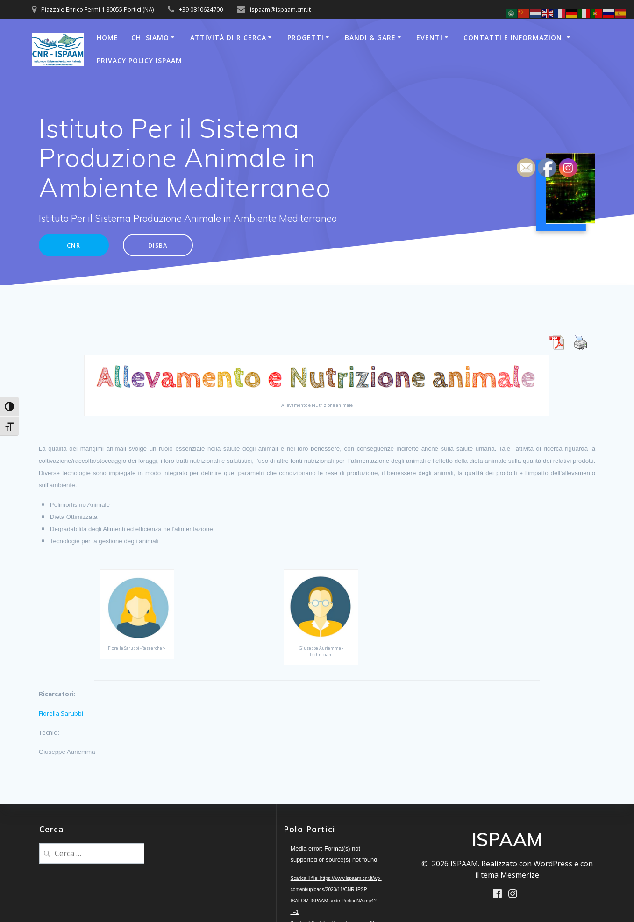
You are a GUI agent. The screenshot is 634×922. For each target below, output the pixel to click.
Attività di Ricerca (228, 37)
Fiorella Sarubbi (61, 714)
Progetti (305, 37)
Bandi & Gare (370, 37)
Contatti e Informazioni (513, 37)
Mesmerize (519, 874)
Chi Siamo (150, 37)
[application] (337, 873)
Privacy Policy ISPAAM (139, 60)
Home (107, 37)
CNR (76, 245)
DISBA (164, 245)
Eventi (429, 37)
